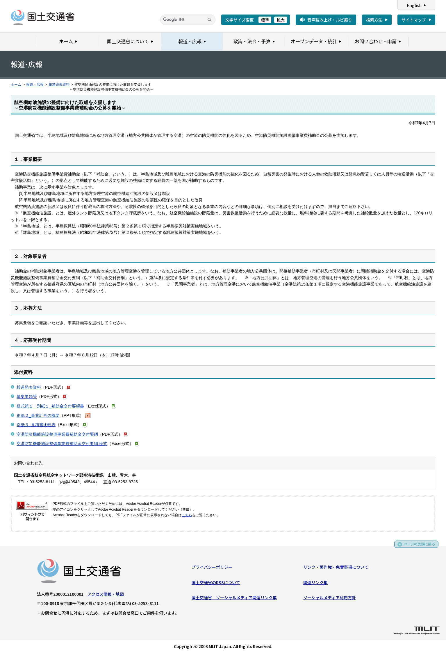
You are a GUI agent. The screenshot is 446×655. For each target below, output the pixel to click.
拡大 (280, 20)
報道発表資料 (59, 84)
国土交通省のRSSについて (216, 583)
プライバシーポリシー (212, 568)
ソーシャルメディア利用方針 (329, 599)
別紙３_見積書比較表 (36, 424)
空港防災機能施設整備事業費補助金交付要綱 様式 (62, 443)
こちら (187, 515)
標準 (265, 20)
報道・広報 (35, 84)
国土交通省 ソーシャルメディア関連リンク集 (234, 599)
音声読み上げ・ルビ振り (329, 20)
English (414, 5)
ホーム (16, 84)
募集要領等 (27, 396)
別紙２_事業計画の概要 (38, 415)
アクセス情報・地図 (106, 595)
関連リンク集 (315, 583)
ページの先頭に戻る (417, 547)
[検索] (187, 20)
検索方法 (374, 20)
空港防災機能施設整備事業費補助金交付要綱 (57, 434)
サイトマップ (414, 20)
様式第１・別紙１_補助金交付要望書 (50, 406)
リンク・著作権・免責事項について (335, 568)
